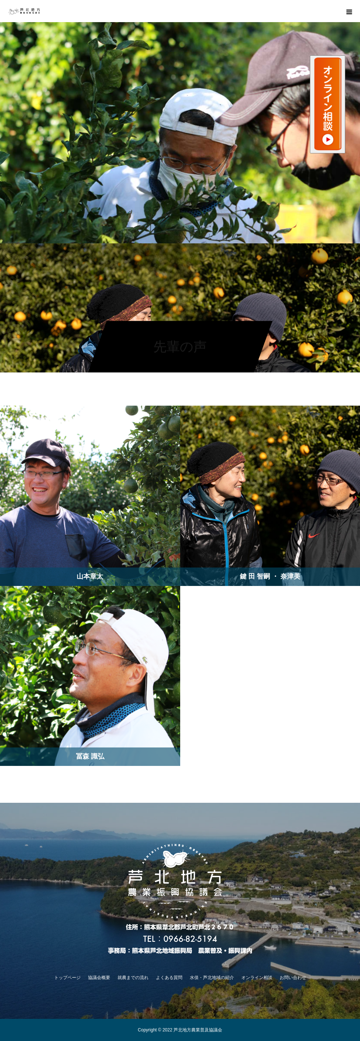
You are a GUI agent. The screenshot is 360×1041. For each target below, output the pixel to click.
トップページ (67, 977)
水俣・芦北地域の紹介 (212, 977)
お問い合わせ (293, 977)
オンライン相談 (256, 977)
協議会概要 (99, 977)
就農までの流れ (133, 977)
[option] (180, 132)
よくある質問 (169, 977)
